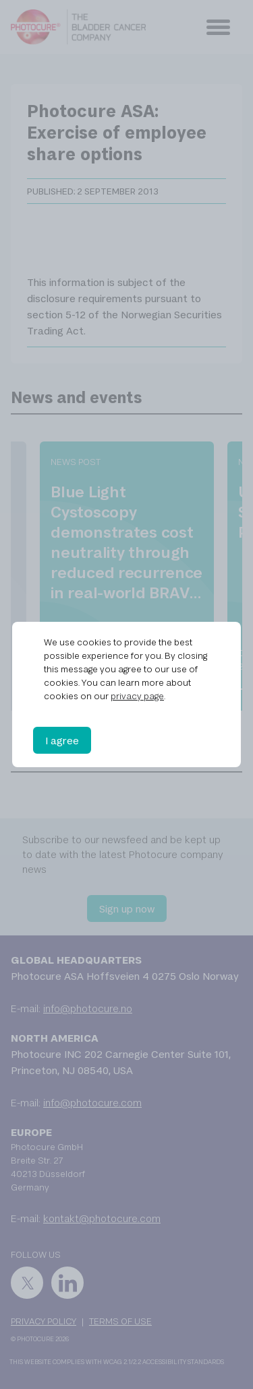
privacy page (137, 696)
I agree (62, 740)
